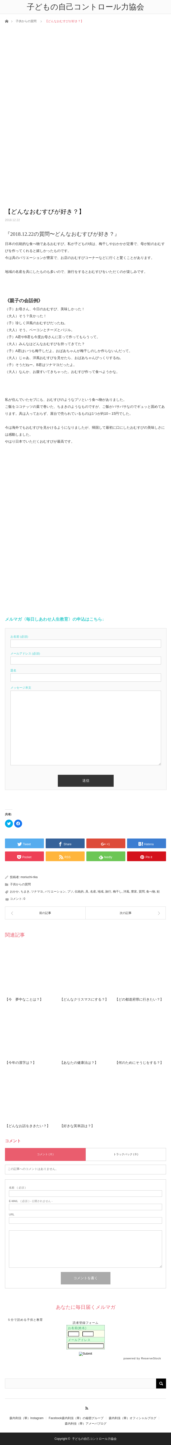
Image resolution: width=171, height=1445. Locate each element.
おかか (14, 891)
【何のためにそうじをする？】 (139, 1063)
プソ (70, 891)
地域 (100, 891)
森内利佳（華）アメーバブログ (85, 1423)
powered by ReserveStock (143, 1358)
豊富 (134, 891)
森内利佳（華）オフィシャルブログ (132, 1418)
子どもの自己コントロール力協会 (94, 1439)
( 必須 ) (17, 1187)
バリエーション (55, 891)
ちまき (25, 891)
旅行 (108, 891)
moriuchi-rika (29, 877)
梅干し (117, 891)
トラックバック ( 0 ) (125, 1154)
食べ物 (150, 891)
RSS (85, 1407)
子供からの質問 (26, 21)
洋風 (126, 891)
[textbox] (85, 709)
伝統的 (79, 891)
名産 (93, 891)
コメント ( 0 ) (45, 1154)
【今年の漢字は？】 (20, 1063)
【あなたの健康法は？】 (79, 1063)
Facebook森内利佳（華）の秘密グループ (76, 1418)
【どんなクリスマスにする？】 (84, 999)
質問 (142, 891)
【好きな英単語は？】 (77, 1126)
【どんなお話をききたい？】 (27, 1126)
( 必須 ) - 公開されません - (31, 1201)
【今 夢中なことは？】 (24, 999)
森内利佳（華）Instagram (26, 1418)
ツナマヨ (37, 891)
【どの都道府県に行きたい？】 (139, 999)
